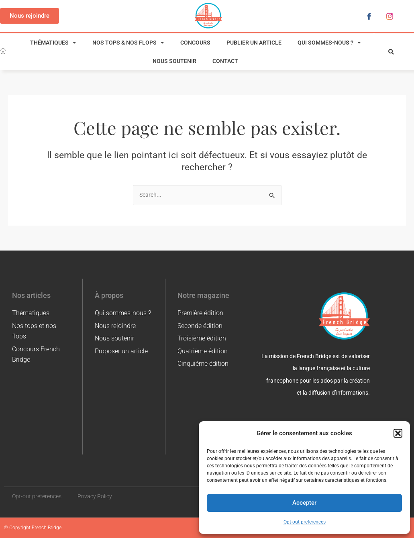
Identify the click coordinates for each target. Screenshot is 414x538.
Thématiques (53, 43)
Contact (225, 61)
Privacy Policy (94, 496)
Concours (195, 42)
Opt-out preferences (304, 522)
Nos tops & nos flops (128, 43)
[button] (398, 433)
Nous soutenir (174, 61)
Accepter (304, 502)
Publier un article (253, 42)
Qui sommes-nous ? (329, 43)
